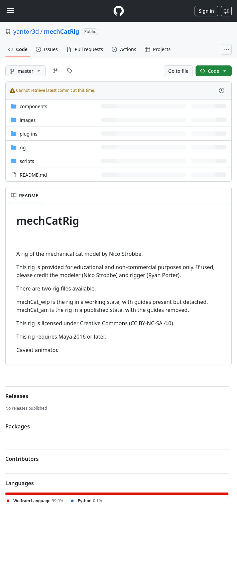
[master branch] (25, 70)
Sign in (206, 11)
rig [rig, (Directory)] (23, 147)
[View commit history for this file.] (221, 90)
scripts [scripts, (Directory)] (27, 161)
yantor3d (26, 31)
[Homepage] (118, 10)
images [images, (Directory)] (28, 120)
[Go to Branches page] (55, 70)
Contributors (22, 458)
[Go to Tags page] (70, 70)
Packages (17, 426)
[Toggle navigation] (10, 11)
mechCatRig (61, 31)
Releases (16, 396)
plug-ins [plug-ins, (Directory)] (28, 134)
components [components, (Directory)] (33, 106)
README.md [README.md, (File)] (33, 175)
